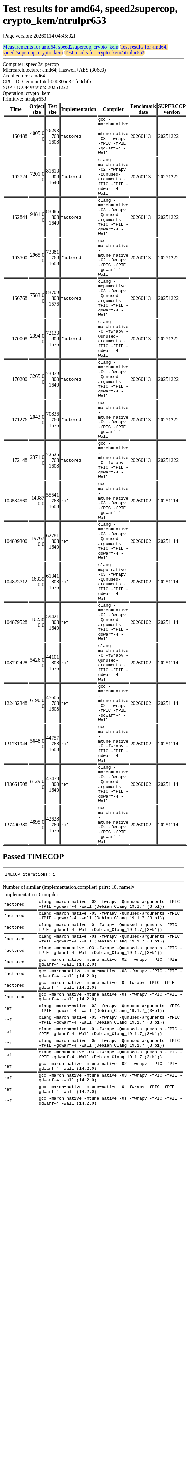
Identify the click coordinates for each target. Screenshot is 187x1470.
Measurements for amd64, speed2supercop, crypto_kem (60, 47)
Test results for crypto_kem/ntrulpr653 (104, 52)
